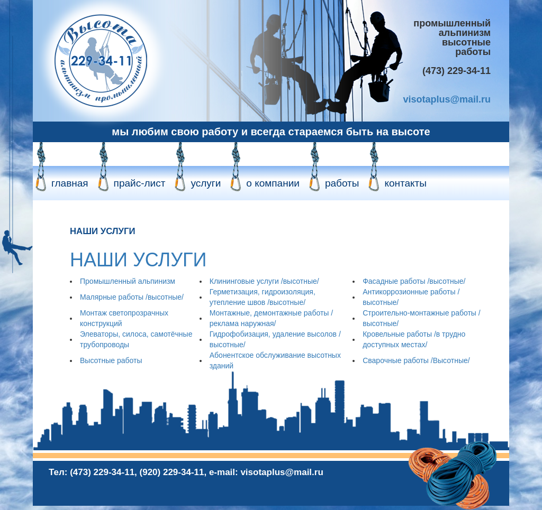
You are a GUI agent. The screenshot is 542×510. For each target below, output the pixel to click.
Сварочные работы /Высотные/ (416, 360)
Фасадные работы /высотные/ (414, 281)
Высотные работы (111, 360)
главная (69, 183)
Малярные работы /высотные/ (132, 297)
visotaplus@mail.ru (447, 99)
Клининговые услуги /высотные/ (264, 281)
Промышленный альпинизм (127, 281)
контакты (405, 183)
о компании (273, 183)
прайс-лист (140, 183)
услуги (206, 183)
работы (342, 183)
